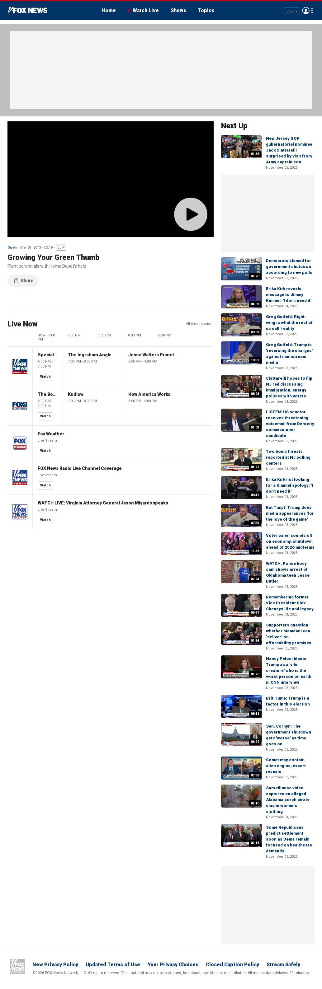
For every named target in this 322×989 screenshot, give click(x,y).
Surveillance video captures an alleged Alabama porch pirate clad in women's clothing (288, 799)
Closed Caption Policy (232, 965)
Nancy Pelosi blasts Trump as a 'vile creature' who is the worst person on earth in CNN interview (288, 670)
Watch (45, 377)
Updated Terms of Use (113, 965)
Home (109, 10)
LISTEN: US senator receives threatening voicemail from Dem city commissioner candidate (290, 424)
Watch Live (146, 10)
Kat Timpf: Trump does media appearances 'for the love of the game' (290, 513)
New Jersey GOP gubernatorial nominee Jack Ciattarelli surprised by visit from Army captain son (289, 150)
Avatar (306, 10)
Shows (178, 10)
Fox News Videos (27, 10)
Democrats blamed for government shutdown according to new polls (289, 266)
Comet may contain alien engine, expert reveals (286, 765)
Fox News (17, 966)
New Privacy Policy (55, 965)
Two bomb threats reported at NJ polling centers (288, 457)
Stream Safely (283, 965)
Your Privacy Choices (173, 965)
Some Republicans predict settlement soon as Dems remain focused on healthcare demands (289, 839)
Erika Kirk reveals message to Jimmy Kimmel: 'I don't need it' (288, 294)
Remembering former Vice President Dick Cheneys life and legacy (290, 603)
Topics (206, 10)
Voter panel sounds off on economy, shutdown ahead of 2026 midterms (290, 541)
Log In (291, 11)
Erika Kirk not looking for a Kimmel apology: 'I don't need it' (289, 485)
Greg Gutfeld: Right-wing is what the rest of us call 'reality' (289, 322)
